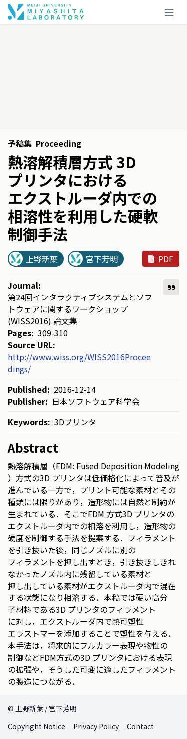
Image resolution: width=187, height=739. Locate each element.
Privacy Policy (96, 726)
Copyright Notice (36, 726)
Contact (140, 726)
